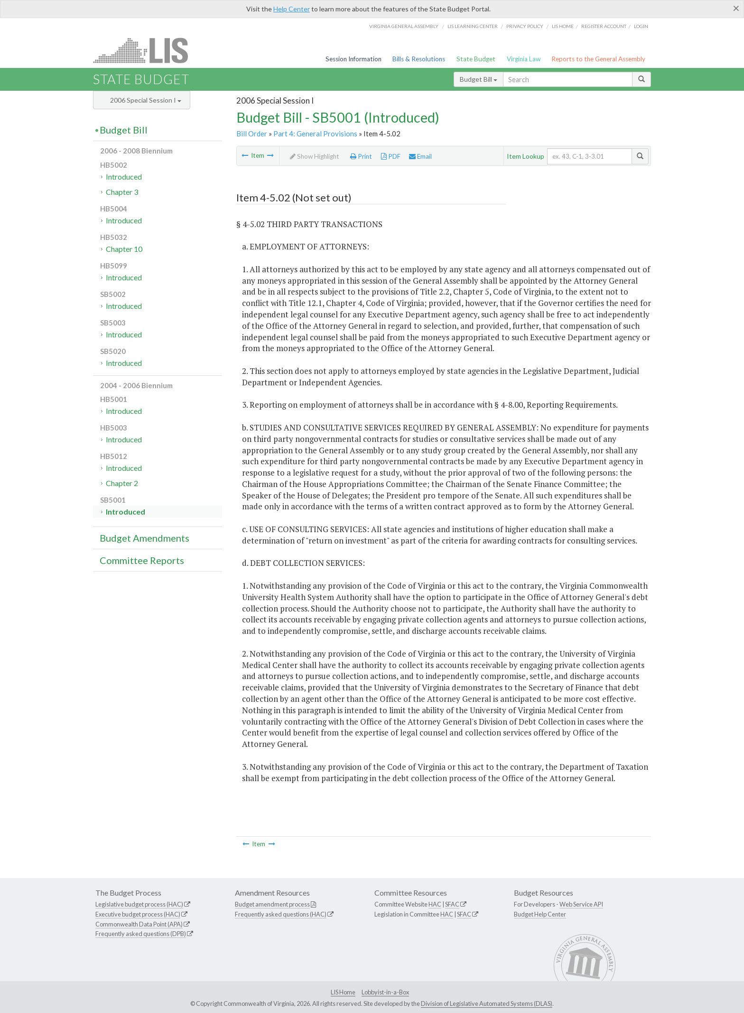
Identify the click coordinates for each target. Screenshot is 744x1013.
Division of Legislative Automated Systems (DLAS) (486, 1003)
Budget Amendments (144, 538)
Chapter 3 (122, 191)
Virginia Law (523, 59)
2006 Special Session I (145, 100)
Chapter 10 (124, 248)
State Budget (475, 59)
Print (361, 156)
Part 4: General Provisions (315, 133)
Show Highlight (314, 156)
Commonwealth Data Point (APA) (139, 924)
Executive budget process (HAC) (137, 914)
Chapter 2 (122, 482)
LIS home (563, 26)
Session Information (353, 59)
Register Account (603, 26)
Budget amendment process (272, 904)
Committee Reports (142, 560)
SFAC (452, 904)
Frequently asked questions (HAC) (280, 914)
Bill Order (251, 133)
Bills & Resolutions (418, 59)
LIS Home (343, 992)
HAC (434, 904)
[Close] (736, 8)
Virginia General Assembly (403, 26)
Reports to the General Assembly (598, 59)
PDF (390, 156)
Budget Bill (478, 79)
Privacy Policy (524, 26)
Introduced (124, 176)
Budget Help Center (540, 914)
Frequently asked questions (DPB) (140, 933)
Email (420, 156)
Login (641, 26)
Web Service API (581, 904)
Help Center (291, 9)
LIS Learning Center (472, 26)
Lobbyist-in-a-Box (385, 992)
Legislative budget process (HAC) (139, 904)
